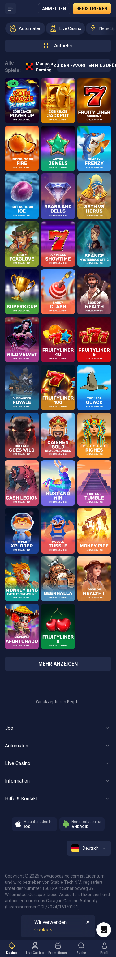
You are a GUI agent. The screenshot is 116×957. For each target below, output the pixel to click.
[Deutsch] (89, 848)
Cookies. (43, 930)
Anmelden (54, 8)
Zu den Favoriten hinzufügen (84, 65)
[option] (25, 28)
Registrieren (91, 8)
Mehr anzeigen (58, 664)
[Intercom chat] (103, 929)
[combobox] (89, 848)
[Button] (10, 8)
